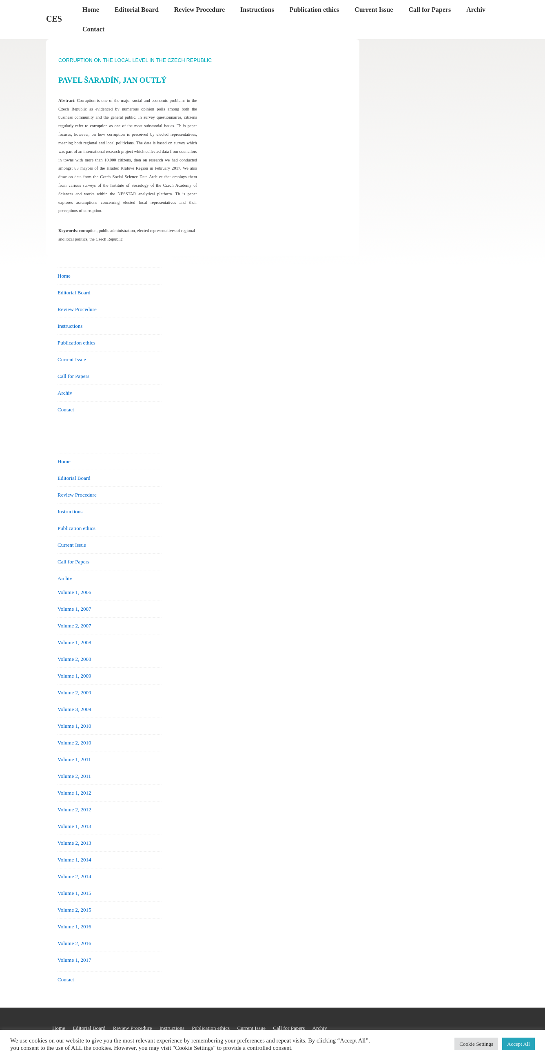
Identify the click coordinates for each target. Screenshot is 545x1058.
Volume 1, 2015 (74, 893)
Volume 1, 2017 (74, 960)
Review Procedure (199, 9)
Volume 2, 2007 (74, 626)
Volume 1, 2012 (74, 793)
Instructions (257, 9)
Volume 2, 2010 (74, 743)
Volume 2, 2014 (74, 876)
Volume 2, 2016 (74, 943)
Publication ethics (314, 9)
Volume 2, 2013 (74, 843)
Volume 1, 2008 (74, 642)
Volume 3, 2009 (74, 709)
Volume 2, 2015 (74, 910)
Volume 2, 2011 (74, 776)
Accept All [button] (518, 1044)
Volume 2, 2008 (74, 659)
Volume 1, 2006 (74, 592)
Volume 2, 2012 (74, 809)
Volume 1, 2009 (74, 676)
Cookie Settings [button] (476, 1044)
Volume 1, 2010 (74, 726)
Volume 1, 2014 (74, 860)
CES (54, 18)
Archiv (475, 9)
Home (90, 9)
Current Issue (373, 9)
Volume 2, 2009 (74, 692)
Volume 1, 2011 (74, 759)
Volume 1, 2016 (74, 926)
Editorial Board (137, 9)
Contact (93, 29)
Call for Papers (429, 9)
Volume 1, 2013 (74, 826)
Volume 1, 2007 (74, 609)
